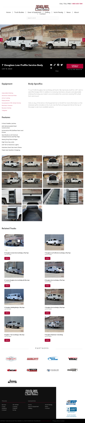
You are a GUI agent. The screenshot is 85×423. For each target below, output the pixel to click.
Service (4, 404)
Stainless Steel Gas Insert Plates (12, 147)
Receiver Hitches (6, 108)
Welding (4, 408)
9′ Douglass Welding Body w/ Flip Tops (14, 307)
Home (8, 12)
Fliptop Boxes (6, 100)
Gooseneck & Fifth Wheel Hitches (11, 103)
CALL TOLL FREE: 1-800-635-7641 (75, 69)
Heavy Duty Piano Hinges (9, 139)
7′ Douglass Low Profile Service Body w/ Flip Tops (58, 253)
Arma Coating (6, 98)
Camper (4, 410)
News (69, 12)
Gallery (47, 12)
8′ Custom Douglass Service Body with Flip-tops (17, 280)
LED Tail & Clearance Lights (10, 145)
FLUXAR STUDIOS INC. (46, 421)
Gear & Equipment (34, 12)
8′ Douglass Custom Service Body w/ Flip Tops (16, 253)
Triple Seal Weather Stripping (11, 150)
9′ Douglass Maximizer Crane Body (54, 334)
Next (83, 40)
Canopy (15, 406)
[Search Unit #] (43, 18)
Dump (14, 410)
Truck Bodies (19, 12)
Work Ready (58, 12)
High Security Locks (8, 142)
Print (57, 71)
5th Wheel (15, 404)
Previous (1, 40)
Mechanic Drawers (7, 105)
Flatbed (15, 408)
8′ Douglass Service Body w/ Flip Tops (55, 280)
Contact (43, 14)
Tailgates (4, 110)
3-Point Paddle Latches (9, 123)
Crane (3, 406)
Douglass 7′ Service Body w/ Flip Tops (14, 334)
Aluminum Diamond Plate (9, 95)
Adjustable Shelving (7, 93)
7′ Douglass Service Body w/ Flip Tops (55, 307)
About (76, 12)
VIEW (7, 258)
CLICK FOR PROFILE (71, 416)
